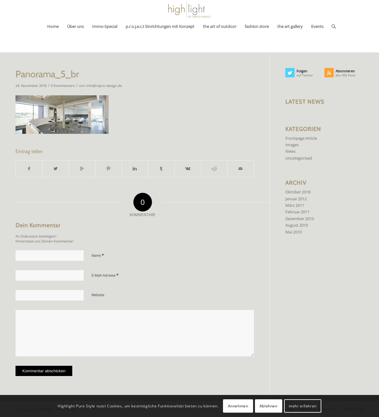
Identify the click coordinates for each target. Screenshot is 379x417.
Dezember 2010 (299, 218)
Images (292, 144)
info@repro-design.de (104, 86)
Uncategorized (298, 158)
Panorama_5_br (47, 74)
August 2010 (296, 225)
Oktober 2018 (297, 192)
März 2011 (294, 205)
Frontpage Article (301, 138)
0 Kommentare (63, 86)
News (290, 151)
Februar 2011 (297, 212)
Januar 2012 (296, 199)
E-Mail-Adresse (104, 275)
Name (97, 255)
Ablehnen (269, 406)
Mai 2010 (293, 232)
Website (97, 294)
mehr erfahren (303, 406)
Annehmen (238, 406)
